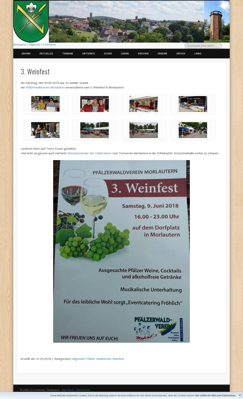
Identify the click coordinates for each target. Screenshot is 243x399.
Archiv (180, 53)
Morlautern (19, 44)
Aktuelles (46, 53)
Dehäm (26, 53)
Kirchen (143, 53)
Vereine (162, 53)
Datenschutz (83, 390)
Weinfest (118, 359)
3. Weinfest (49, 44)
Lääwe (125, 53)
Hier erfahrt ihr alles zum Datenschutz (215, 395)
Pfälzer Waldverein (98, 359)
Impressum (68, 390)
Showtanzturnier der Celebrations (90, 153)
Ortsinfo (88, 53)
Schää (108, 53)
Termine (67, 53)
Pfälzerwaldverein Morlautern (45, 87)
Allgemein (34, 44)
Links (197, 53)
